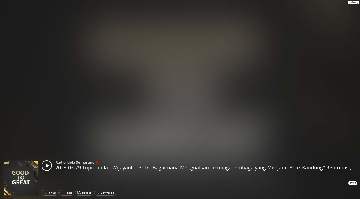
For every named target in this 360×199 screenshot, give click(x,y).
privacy (353, 2)
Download (105, 193)
